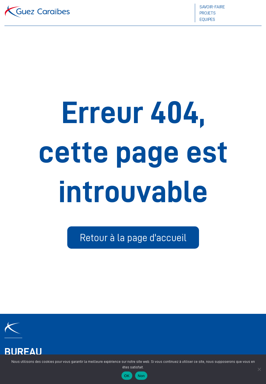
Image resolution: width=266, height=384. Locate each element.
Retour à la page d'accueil (133, 237)
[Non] (259, 369)
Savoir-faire (212, 6)
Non (141, 376)
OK (127, 376)
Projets (208, 13)
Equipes (207, 19)
